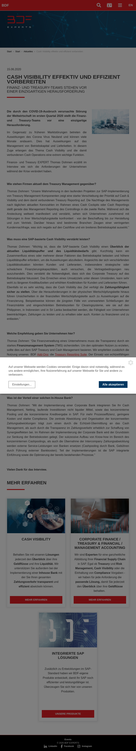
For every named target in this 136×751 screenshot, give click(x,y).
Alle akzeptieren (113, 384)
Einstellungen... (22, 384)
